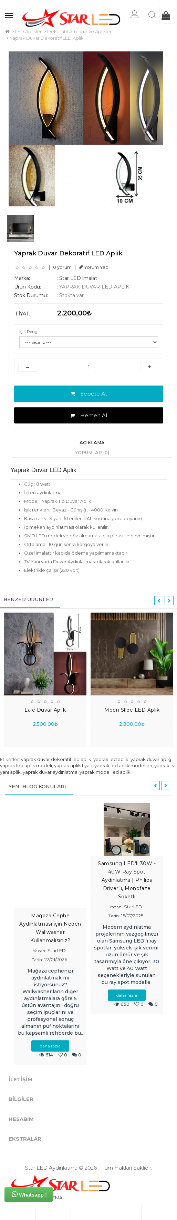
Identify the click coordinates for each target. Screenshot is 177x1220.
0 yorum (62, 267)
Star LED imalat (78, 278)
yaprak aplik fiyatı (73, 765)
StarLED (57, 950)
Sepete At (89, 393)
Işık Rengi (29, 331)
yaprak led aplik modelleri (123, 765)
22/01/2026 (55, 959)
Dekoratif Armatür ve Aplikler (79, 31)
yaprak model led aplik (105, 772)
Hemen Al (88, 415)
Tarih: (37, 959)
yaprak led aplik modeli (26, 765)
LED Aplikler (28, 31)
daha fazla (50, 1045)
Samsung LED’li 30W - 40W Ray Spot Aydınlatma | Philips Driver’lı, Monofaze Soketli (127, 880)
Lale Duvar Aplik (45, 710)
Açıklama (92, 442)
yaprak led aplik (110, 759)
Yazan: (39, 950)
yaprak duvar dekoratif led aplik (56, 759)
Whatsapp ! (29, 1194)
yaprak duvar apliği (152, 759)
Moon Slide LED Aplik (131, 710)
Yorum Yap (93, 267)
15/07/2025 (132, 915)
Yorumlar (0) (92, 452)
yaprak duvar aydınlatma (50, 772)
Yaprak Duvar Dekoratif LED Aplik (46, 38)
